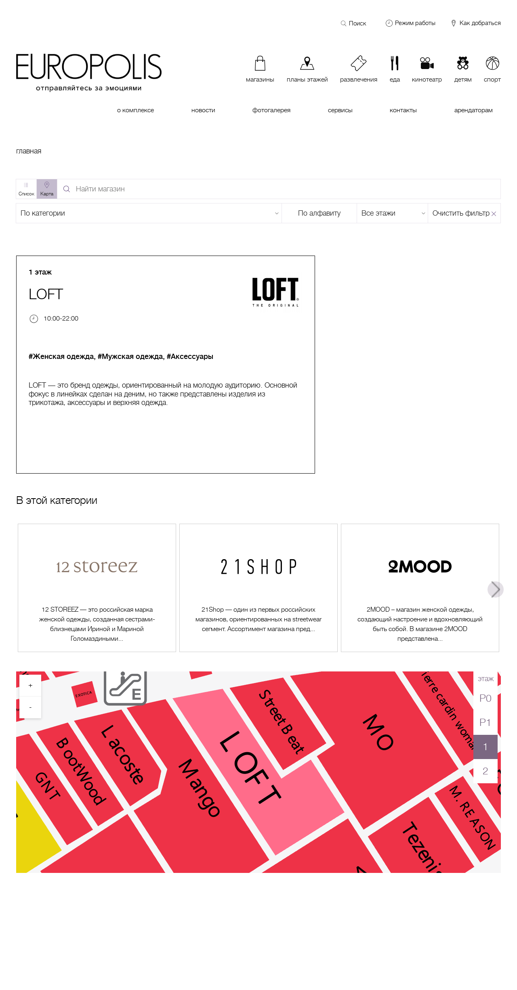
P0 (485, 698)
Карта (46, 194)
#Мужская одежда (130, 356)
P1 (485, 722)
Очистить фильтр (461, 213)
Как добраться (475, 23)
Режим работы (415, 23)
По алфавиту (319, 213)
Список (26, 194)
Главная (28, 151)
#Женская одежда (61, 356)
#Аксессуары (190, 356)
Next (496, 589)
